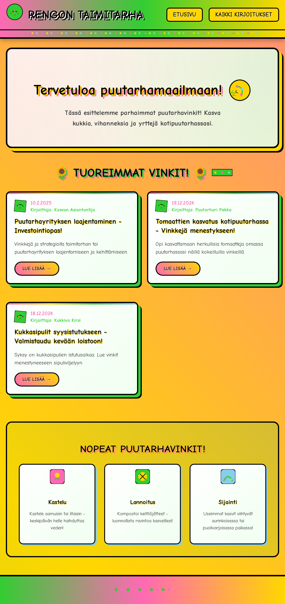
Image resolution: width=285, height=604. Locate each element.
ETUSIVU (184, 14)
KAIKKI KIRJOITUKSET (243, 14)
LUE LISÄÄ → (37, 268)
